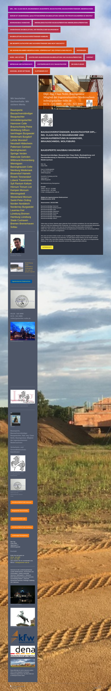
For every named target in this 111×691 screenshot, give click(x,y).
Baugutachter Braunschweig (20, 510)
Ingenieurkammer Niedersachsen (21, 281)
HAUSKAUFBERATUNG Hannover (21, 502)
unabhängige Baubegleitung (20, 535)
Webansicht (98, 688)
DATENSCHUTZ (47, 247)
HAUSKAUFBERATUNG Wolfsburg (22, 527)
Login (99, 686)
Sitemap (22, 686)
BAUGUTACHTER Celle (19, 519)
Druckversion (15, 686)
